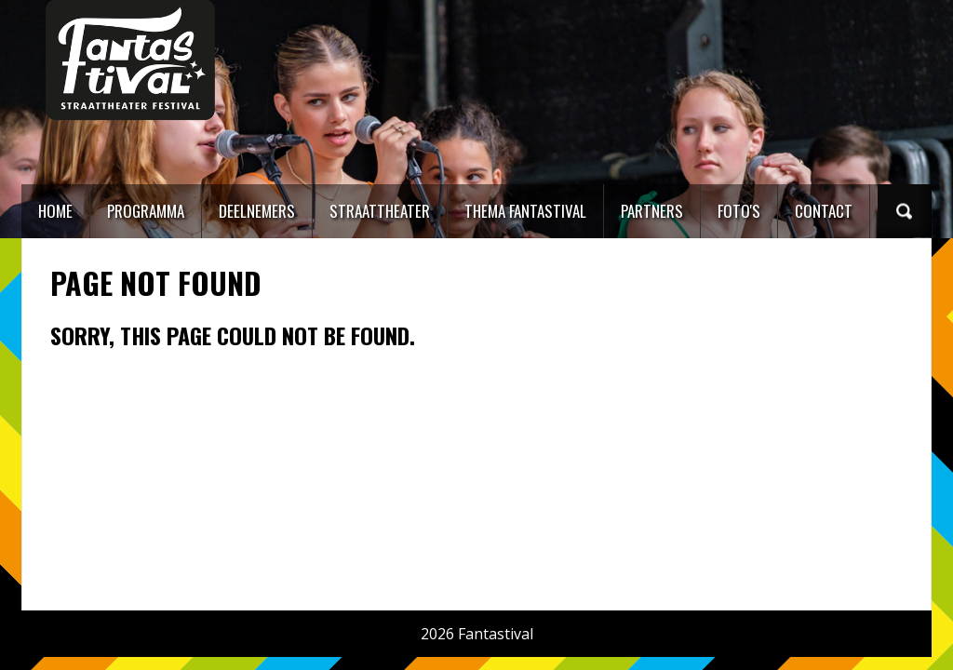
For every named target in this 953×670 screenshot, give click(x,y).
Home (55, 210)
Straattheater (379, 210)
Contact (823, 210)
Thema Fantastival (525, 210)
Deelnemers (257, 210)
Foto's (739, 210)
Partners (652, 210)
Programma (145, 210)
